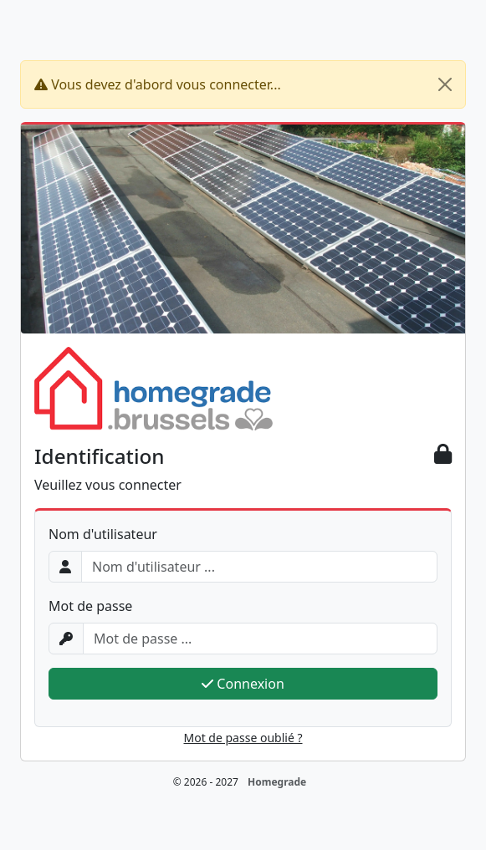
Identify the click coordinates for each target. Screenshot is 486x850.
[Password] (260, 638)
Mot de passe (90, 606)
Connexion (243, 683)
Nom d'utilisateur (103, 534)
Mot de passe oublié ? (243, 738)
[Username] (259, 567)
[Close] (445, 84)
